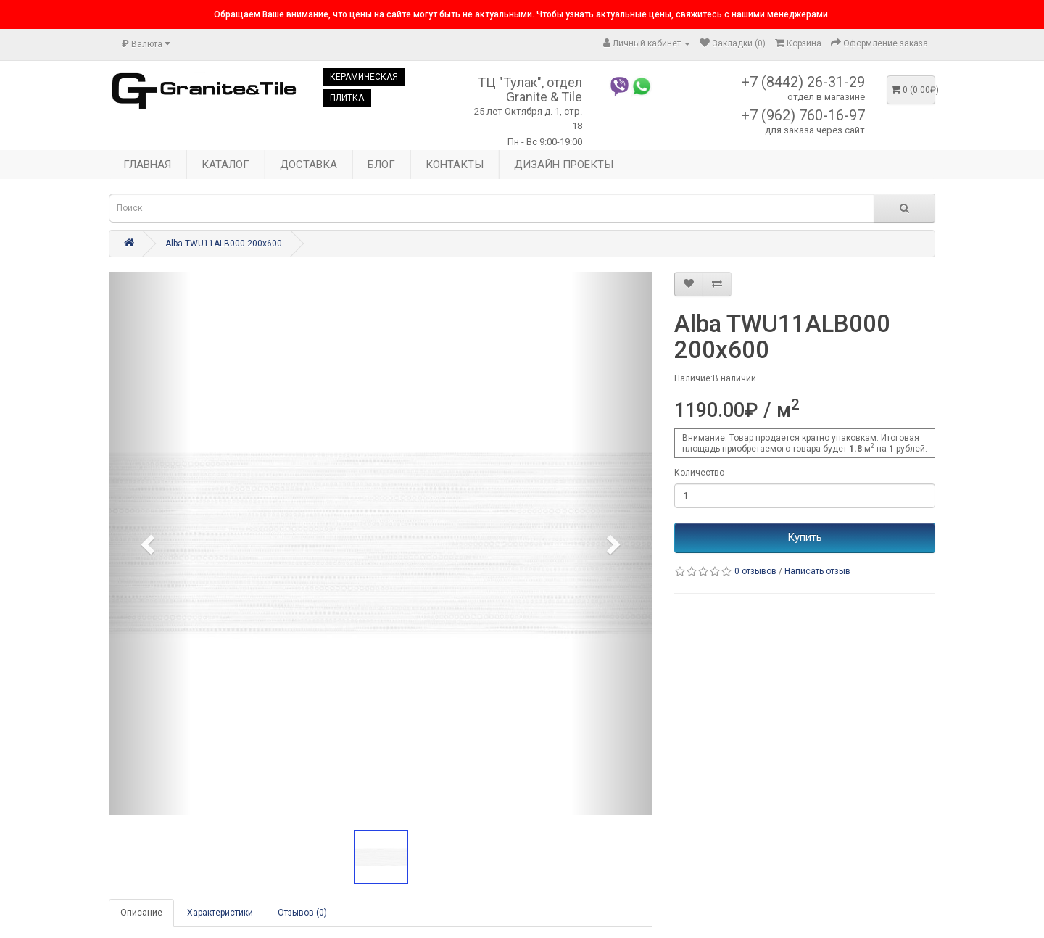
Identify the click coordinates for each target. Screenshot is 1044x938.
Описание (141, 913)
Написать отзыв (817, 571)
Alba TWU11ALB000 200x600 (223, 243)
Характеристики (220, 913)
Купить (804, 537)
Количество (699, 473)
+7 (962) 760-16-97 (803, 115)
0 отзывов (755, 571)
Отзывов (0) (302, 913)
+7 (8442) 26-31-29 (803, 81)
